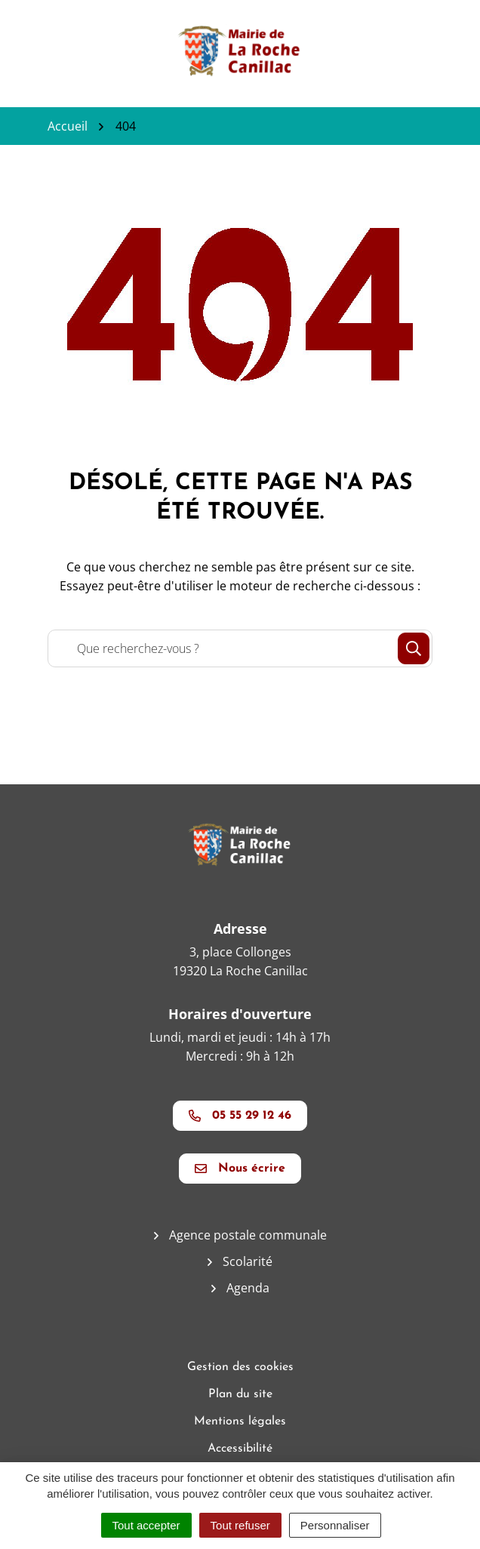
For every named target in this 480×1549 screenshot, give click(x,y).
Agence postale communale (248, 1235)
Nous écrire (240, 1169)
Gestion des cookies (240, 1367)
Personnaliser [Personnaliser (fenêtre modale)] (335, 1525)
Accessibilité (240, 1449)
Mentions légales (240, 1421)
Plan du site (240, 1394)
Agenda (247, 1288)
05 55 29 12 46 (240, 1116)
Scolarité (247, 1261)
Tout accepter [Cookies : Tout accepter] (146, 1525)
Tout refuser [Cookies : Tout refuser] (240, 1525)
